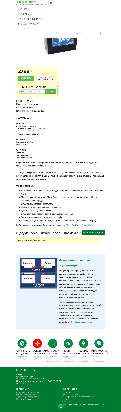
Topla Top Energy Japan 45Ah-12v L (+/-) (84, 225)
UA (23, 384)
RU (17, 384)
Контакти (23, 29)
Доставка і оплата (28, 24)
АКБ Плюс (31, 3)
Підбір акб (23, 14)
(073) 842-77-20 (26, 370)
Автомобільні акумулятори (27, 392)
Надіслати (50, 91)
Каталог (23, 9)
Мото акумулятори (24, 399)
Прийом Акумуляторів (30, 19)
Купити (26, 78)
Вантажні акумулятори (25, 394)
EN (20, 384)
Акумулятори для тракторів (28, 397)
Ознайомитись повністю (81, 322)
